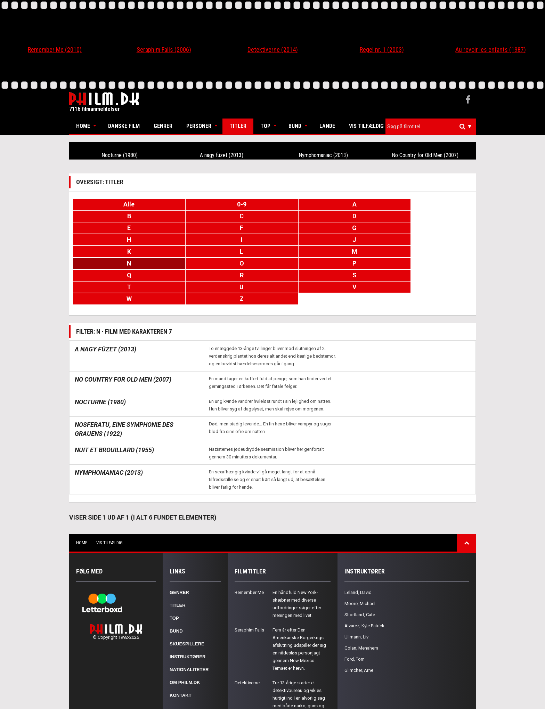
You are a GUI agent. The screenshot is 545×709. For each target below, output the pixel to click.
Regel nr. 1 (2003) (382, 49)
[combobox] (430, 127)
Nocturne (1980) (120, 154)
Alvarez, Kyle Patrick (364, 578)
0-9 (172, 204)
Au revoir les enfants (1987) (490, 49)
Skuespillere (187, 596)
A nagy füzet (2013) (221, 154)
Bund (294, 126)
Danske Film (124, 126)
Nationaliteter (189, 622)
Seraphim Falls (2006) (164, 49)
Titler (237, 126)
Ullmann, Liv (356, 589)
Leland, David (358, 545)
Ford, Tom (354, 611)
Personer (198, 126)
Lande (327, 126)
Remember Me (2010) (55, 49)
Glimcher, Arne (358, 623)
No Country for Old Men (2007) (425, 154)
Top (265, 126)
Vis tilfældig (366, 126)
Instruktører (187, 609)
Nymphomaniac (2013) (323, 154)
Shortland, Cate (359, 567)
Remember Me (249, 545)
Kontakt (181, 648)
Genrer (163, 126)
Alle (106, 204)
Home (83, 126)
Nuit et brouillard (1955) (114, 402)
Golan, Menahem (361, 600)
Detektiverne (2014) (272, 49)
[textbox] (432, 126)
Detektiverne (247, 635)
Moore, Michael (359, 556)
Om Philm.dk (185, 635)
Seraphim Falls (249, 582)
